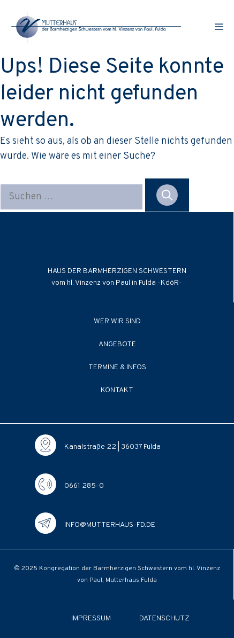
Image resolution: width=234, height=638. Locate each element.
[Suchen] (167, 195)
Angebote (117, 344)
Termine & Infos (117, 367)
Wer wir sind (117, 321)
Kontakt (117, 390)
